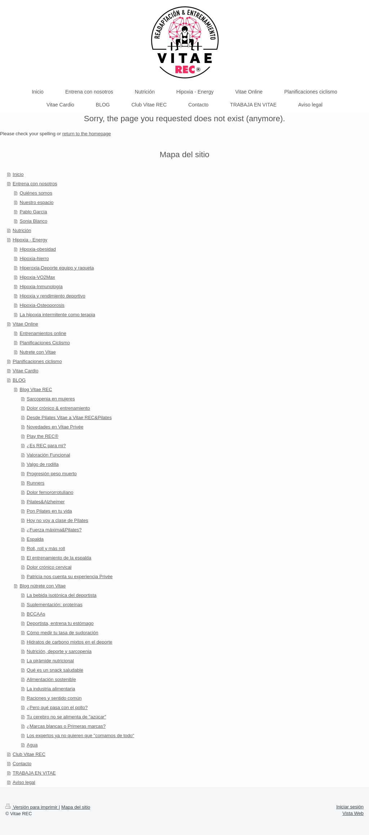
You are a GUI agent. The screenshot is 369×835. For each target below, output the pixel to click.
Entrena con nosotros (35, 183)
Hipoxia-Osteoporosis (42, 305)
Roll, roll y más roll (46, 548)
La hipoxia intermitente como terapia (57, 314)
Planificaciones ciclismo (37, 361)
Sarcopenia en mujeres (51, 398)
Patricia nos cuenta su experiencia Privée (69, 576)
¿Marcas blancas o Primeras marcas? (66, 726)
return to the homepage (86, 133)
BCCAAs (36, 614)
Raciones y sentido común (54, 698)
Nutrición (22, 230)
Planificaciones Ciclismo (45, 342)
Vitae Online (25, 324)
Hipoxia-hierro (34, 258)
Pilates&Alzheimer (46, 501)
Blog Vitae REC (36, 389)
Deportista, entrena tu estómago (60, 623)
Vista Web (353, 813)
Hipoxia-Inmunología (41, 286)
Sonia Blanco (34, 221)
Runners (35, 483)
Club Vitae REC (29, 754)
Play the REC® (42, 436)
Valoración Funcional (48, 455)
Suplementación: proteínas (55, 604)
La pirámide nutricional (50, 660)
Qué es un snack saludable (55, 670)
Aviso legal (24, 782)
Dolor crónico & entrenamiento (58, 408)
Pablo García (33, 211)
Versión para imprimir (32, 807)
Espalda (35, 539)
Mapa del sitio (75, 807)
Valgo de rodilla (43, 464)
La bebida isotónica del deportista (62, 595)
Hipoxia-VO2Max (37, 277)
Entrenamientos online (43, 333)
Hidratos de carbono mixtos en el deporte (69, 642)
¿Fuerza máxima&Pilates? (54, 529)
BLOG (19, 380)
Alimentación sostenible (51, 679)
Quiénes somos (36, 193)
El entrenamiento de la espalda (59, 558)
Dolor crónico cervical (49, 567)
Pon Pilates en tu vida (49, 511)
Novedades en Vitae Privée (55, 427)
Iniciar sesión (350, 806)
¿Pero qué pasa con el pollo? (57, 707)
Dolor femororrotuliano (50, 492)
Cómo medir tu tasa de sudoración (62, 632)
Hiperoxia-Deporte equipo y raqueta (57, 268)
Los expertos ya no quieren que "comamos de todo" (80, 735)
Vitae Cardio (25, 370)
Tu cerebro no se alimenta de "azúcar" (66, 717)
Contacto (22, 763)
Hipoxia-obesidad (38, 249)
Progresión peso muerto (52, 473)
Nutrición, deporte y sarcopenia (59, 651)
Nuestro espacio (37, 202)
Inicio (18, 174)
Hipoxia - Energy (30, 239)
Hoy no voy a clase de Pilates (57, 520)
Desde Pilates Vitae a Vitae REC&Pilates (69, 417)
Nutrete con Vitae (38, 352)
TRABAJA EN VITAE (34, 773)
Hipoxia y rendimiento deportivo (52, 296)
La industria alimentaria (51, 688)
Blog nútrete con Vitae (43, 586)
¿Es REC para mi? (46, 445)
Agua (32, 745)
